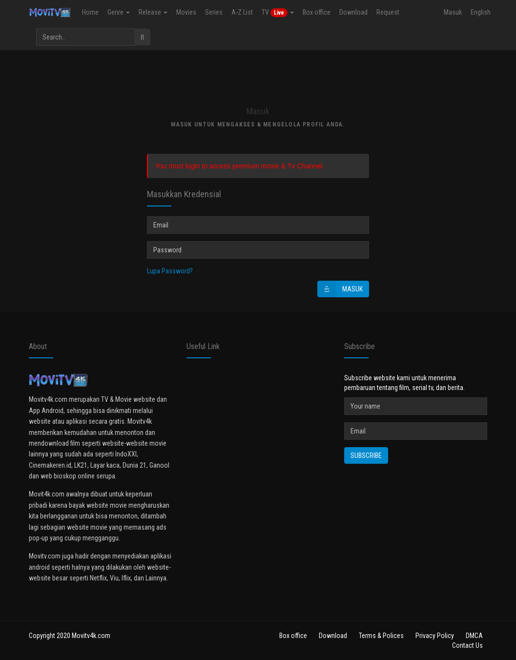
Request (386, 12)
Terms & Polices (381, 635)
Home (89, 12)
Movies (185, 12)
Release (152, 12)
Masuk (453, 12)
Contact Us (467, 645)
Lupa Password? (170, 271)
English (481, 12)
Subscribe (366, 455)
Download (352, 12)
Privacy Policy (434, 635)
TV (277, 12)
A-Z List (241, 12)
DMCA (474, 635)
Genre (117, 12)
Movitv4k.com (91, 635)
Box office (316, 12)
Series (213, 12)
